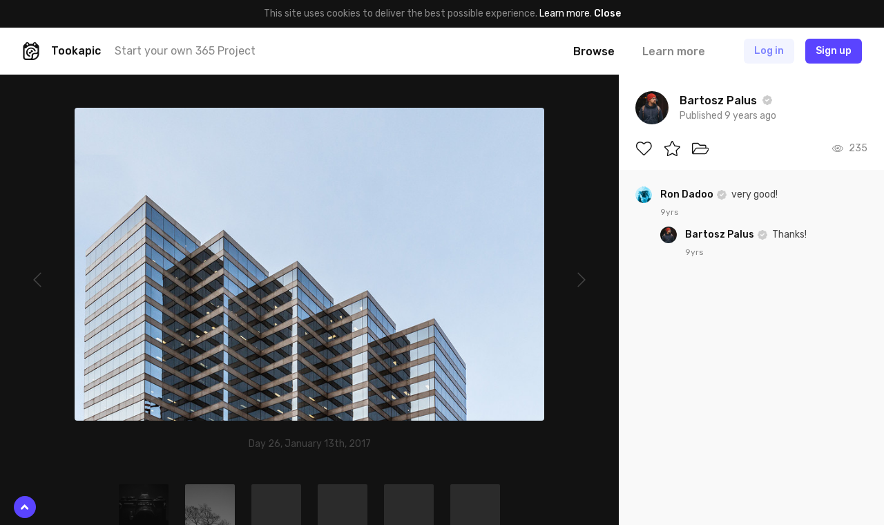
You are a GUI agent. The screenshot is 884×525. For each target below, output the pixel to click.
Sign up (834, 51)
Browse (594, 51)
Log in (769, 51)
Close (607, 13)
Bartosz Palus (720, 234)
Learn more (564, 13)
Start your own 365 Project (185, 50)
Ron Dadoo (687, 194)
